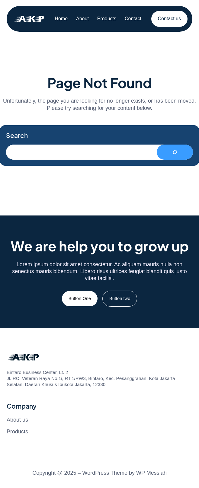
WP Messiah (151, 473)
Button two (119, 298)
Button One (80, 298)
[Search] (175, 152)
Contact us (169, 18)
